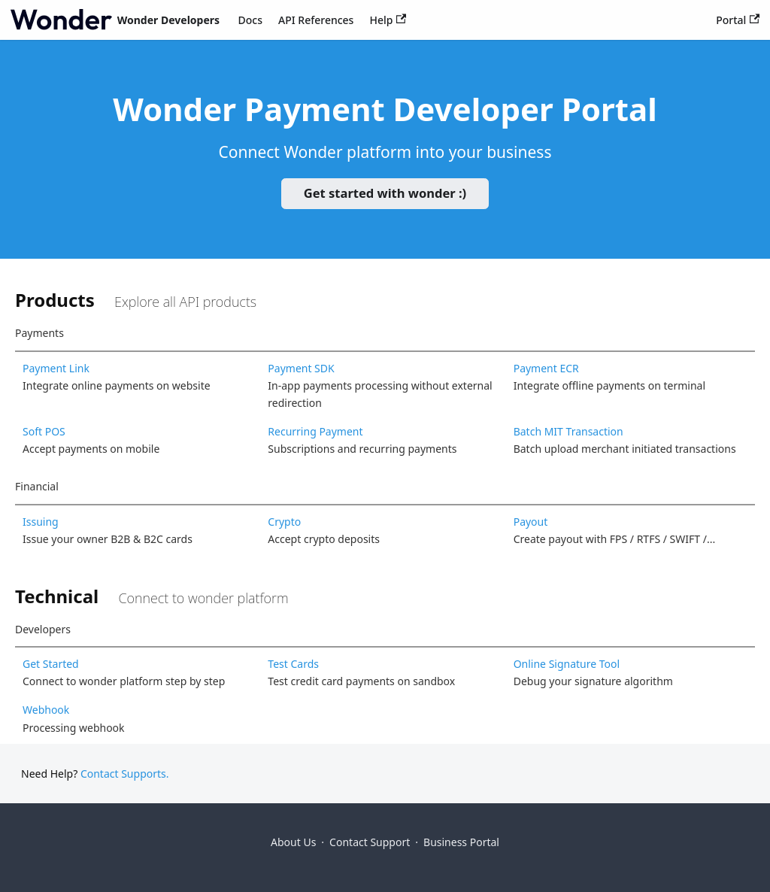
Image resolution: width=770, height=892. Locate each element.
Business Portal (461, 842)
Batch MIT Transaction (568, 431)
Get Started (51, 664)
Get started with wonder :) (385, 193)
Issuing (41, 521)
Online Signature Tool (567, 664)
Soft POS (44, 431)
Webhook (46, 709)
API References (315, 20)
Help (387, 20)
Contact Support (369, 842)
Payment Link (56, 368)
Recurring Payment (315, 431)
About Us (293, 842)
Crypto (284, 521)
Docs (250, 20)
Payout (531, 521)
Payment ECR (546, 368)
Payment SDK (301, 368)
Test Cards (293, 664)
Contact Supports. (124, 773)
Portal (737, 20)
